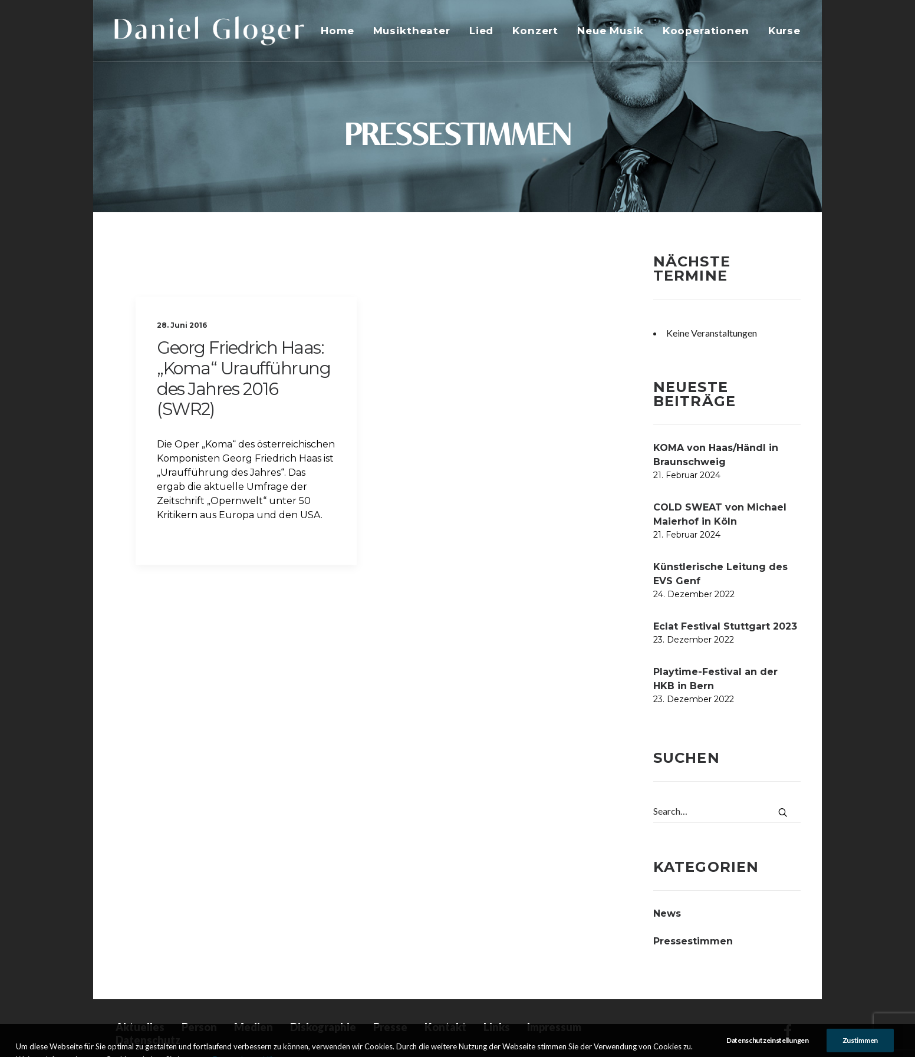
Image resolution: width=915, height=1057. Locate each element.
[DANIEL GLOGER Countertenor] (209, 30)
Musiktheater (411, 31)
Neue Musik (610, 31)
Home (337, 31)
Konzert (535, 31)
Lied (481, 31)
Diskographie (323, 1026)
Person (199, 1026)
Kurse (784, 31)
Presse (390, 1026)
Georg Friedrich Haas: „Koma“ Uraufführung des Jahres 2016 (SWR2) (243, 378)
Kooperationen (706, 31)
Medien (253, 1026)
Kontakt (445, 1026)
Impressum (554, 1026)
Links (496, 1026)
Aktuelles (140, 1026)
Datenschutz (148, 1039)
